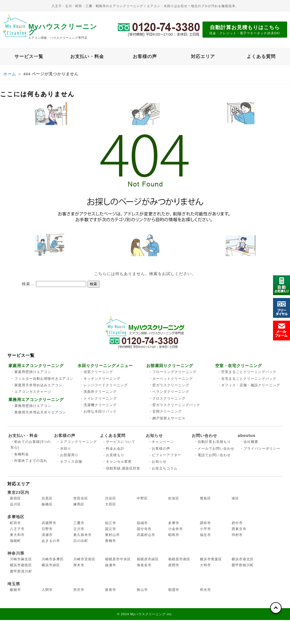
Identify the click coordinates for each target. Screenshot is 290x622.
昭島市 (173, 537)
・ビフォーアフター (164, 457)
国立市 (110, 531)
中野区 (142, 500)
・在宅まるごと (247, 381)
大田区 (110, 506)
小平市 (205, 531)
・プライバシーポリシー (260, 450)
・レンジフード (104, 387)
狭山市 (142, 592)
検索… (28, 286)
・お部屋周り (67, 457)
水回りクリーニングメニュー (105, 368)
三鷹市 (78, 525)
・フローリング (173, 374)
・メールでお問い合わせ (214, 450)
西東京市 (239, 531)
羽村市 (237, 537)
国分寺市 (144, 531)
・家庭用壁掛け (31, 374)
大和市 (205, 567)
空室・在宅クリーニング (238, 368)
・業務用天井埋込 (38, 415)
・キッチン (100, 381)
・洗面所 (98, 394)
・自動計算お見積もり (212, 444)
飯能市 (15, 592)
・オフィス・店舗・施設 (249, 387)
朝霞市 (173, 592)
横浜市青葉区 (211, 561)
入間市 (47, 592)
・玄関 (165, 413)
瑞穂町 (15, 543)
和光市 (205, 592)
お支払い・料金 (87, 57)
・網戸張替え (167, 420)
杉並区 (173, 500)
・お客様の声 (159, 450)
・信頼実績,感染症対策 (121, 470)
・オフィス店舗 (69, 464)
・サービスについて (118, 444)
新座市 (110, 592)
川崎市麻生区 (21, 561)
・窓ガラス (169, 387)
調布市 (205, 525)
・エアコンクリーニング (76, 444)
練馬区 (78, 506)
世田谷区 (80, 500)
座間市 (173, 567)
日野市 (47, 531)
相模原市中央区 (118, 561)
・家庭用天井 (36, 387)
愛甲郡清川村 (21, 573)
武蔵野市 (49, 525)
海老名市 (144, 567)
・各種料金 (19, 456)
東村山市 (112, 537)
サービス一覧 (29, 57)
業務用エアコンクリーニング (36, 401)
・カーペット (171, 381)
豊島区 (205, 500)
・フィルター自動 (42, 381)
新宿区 (15, 500)
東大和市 (17, 537)
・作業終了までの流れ (28, 463)
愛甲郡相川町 (243, 567)
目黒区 (47, 500)
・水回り (63, 450)
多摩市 (173, 525)
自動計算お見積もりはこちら (244, 30)
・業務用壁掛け (31, 408)
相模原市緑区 (148, 561)
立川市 (78, 531)
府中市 (237, 525)
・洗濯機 (98, 407)
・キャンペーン (161, 444)
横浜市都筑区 (21, 567)
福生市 (205, 537)
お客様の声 (144, 57)
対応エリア (202, 57)
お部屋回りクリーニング (169, 368)
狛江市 (110, 525)
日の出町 (80, 543)
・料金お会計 (113, 450)
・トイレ (98, 400)
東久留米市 (82, 537)
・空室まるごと (247, 374)
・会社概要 (249, 444)
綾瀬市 (110, 567)
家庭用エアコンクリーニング (36, 368)
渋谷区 (110, 500)
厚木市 (78, 567)
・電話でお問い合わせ (212, 457)
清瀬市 (47, 537)
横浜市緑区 (51, 567)
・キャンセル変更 (117, 464)
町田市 (15, 525)
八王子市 (17, 531)
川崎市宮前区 (84, 561)
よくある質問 (261, 57)
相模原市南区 (179, 561)
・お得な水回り (98, 413)
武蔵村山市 (146, 537)
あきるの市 (51, 543)
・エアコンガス (31, 394)
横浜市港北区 (243, 561)
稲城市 (142, 525)
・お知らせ (157, 464)
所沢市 (78, 592)
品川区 (15, 506)
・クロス (167, 400)
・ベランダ (169, 394)
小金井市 (175, 531)
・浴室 (96, 374)
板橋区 (47, 506)
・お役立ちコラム (163, 470)
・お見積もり (113, 457)
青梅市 (110, 543)
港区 (235, 500)
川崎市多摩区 (53, 561)
